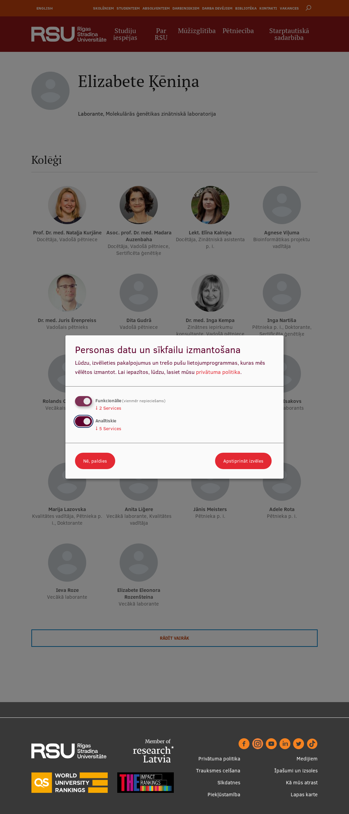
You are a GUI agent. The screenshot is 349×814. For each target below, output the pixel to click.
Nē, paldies (95, 460)
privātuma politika (218, 372)
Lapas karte (304, 794)
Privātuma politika (219, 758)
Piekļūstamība (224, 794)
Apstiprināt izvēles (243, 460)
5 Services (108, 428)
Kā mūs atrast (302, 782)
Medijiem (307, 758)
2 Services (108, 408)
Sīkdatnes (228, 782)
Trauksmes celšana (218, 770)
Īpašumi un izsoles (296, 770)
